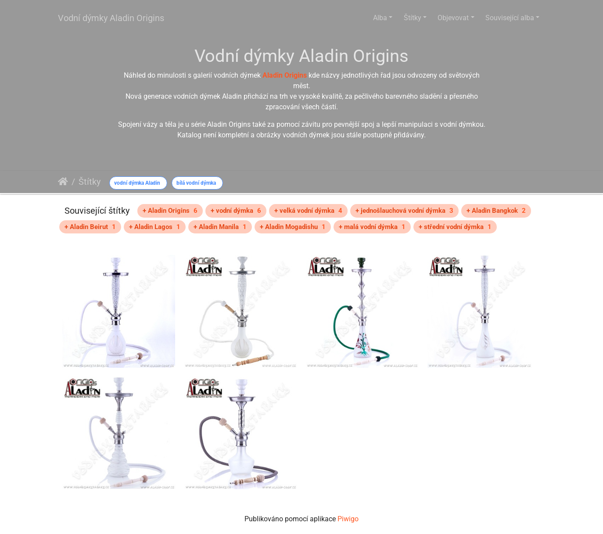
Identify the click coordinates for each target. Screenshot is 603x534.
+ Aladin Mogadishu (293, 227)
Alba (380, 18)
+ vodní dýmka (236, 211)
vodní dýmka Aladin (137, 183)
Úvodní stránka (63, 181)
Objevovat (453, 18)
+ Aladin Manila (220, 227)
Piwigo (348, 519)
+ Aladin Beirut (90, 227)
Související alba (509, 18)
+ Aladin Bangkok (496, 211)
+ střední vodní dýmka (455, 227)
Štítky (412, 18)
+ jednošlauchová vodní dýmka (404, 211)
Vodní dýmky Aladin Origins (111, 18)
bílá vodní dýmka (196, 183)
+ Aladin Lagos (154, 227)
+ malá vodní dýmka (372, 227)
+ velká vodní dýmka (308, 211)
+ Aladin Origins (170, 211)
